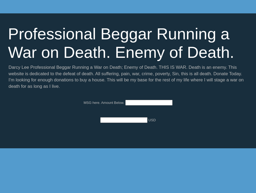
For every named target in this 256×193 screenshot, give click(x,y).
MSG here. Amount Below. (104, 103)
